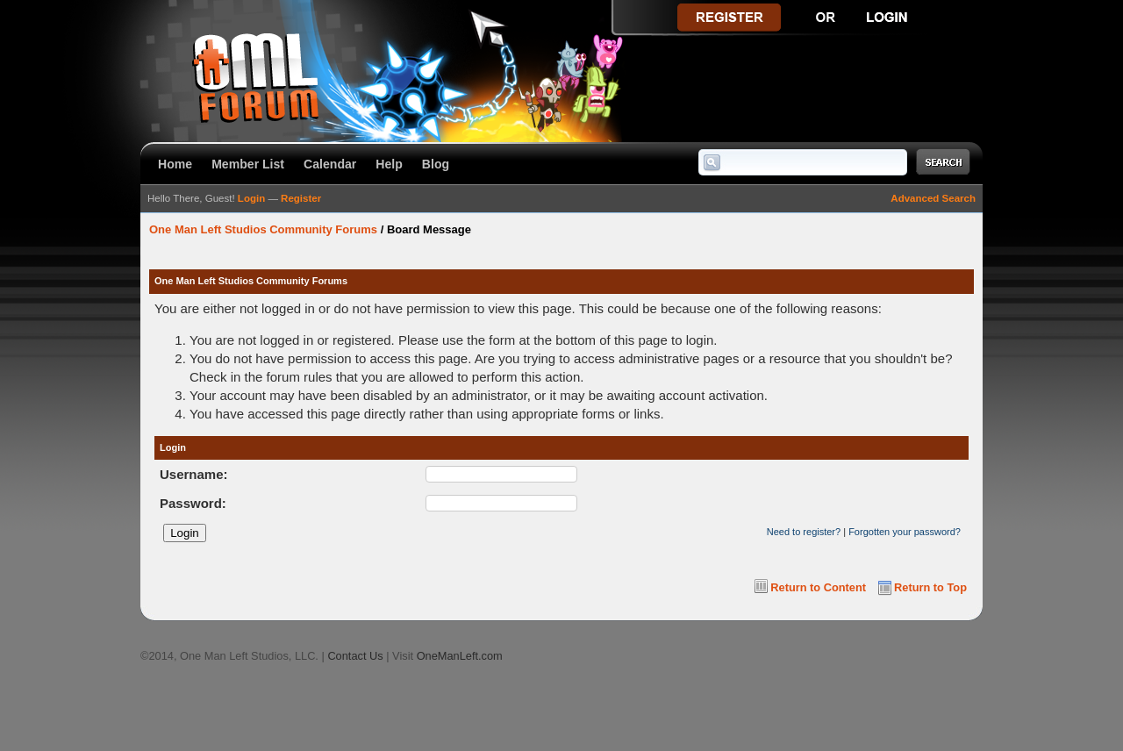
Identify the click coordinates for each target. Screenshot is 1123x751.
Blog (435, 164)
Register (301, 198)
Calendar (330, 164)
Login (251, 198)
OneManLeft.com (460, 655)
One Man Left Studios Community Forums (263, 229)
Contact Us (355, 655)
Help (389, 164)
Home (175, 164)
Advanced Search (933, 198)
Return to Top (930, 587)
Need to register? (803, 531)
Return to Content (818, 587)
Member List (247, 164)
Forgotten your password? (904, 531)
